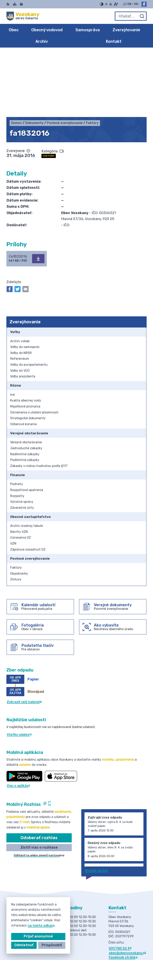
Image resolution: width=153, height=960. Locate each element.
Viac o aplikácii (18, 722)
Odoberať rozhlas (39, 774)
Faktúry (49, 92)
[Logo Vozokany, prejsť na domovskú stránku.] (22, 16)
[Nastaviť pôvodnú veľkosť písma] (111, 4)
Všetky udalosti (19, 671)
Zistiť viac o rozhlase (39, 784)
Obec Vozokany (134, 944)
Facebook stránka (123, 894)
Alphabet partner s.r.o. (128, 939)
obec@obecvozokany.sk (127, 889)
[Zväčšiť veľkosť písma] (116, 4)
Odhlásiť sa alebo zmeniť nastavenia (39, 791)
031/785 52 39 (120, 885)
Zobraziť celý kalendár (24, 638)
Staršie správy (96, 807)
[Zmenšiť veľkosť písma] (106, 4)
